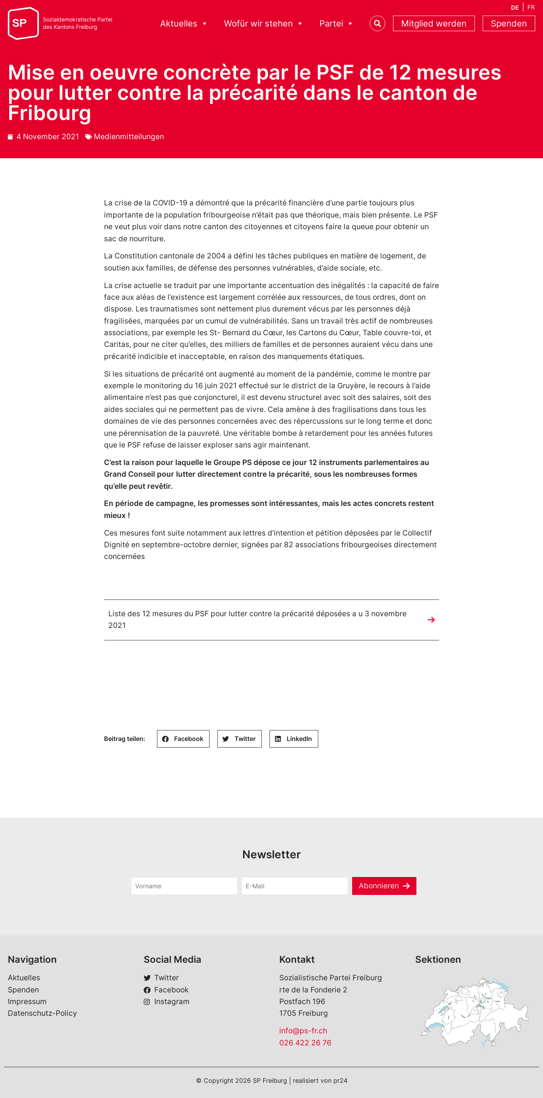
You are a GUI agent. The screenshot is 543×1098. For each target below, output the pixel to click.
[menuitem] (515, 7)
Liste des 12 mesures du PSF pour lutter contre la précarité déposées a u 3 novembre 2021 (257, 619)
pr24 (340, 1080)
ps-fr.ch (313, 1030)
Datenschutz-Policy (42, 1013)
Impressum (27, 1001)
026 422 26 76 (305, 1042)
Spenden (509, 23)
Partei (336, 24)
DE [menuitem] (515, 7)
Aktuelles (184, 24)
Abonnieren (379, 885)
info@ (289, 1030)
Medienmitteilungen (129, 136)
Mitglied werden (434, 23)
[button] (183, 739)
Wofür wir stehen (264, 24)
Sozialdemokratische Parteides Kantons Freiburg (77, 23)
